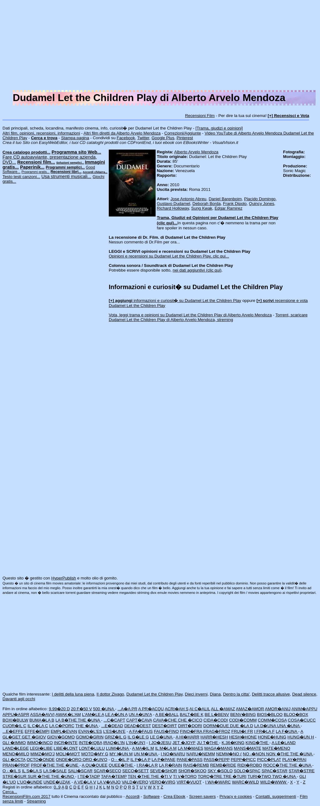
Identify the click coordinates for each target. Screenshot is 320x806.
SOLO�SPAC (247, 770)
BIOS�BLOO (269, 714)
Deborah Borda (206, 203)
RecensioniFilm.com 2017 (26, 796)
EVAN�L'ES (90, 731)
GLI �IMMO (14, 742)
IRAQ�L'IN (114, 742)
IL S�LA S (32, 770)
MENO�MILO (15, 754)
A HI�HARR (187, 737)
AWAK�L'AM (68, 714)
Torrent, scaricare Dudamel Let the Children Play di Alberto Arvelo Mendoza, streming (208, 317)
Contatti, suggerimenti (276, 796)
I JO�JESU (160, 742)
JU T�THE (208, 742)
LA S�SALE (55, 770)
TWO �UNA (284, 776)
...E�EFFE (12, 731)
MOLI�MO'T (68, 754)
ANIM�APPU (305, 709)
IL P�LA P (140, 759)
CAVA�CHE (165, 720)
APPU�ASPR (15, 714)
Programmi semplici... (65, 167)
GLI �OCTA (13, 759)
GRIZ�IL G (116, 737)
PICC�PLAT (269, 759)
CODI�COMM (243, 720)
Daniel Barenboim (225, 198)
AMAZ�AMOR (250, 709)
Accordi (132, 796)
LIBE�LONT (66, 748)
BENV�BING (243, 714)
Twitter (143, 137)
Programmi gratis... (36, 172)
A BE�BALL (167, 714)
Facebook (126, 137)
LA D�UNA (265, 725)
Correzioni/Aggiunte (182, 133)
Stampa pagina (75, 137)
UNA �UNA (289, 725)
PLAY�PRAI (294, 759)
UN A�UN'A (140, 714)
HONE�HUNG (272, 737)
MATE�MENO (276, 748)
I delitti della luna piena (73, 694)
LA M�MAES (190, 748)
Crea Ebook (174, 796)
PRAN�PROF (16, 765)
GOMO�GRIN (90, 737)
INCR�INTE (66, 742)
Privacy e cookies (235, 796)
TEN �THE (139, 776)
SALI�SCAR (80, 770)
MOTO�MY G (94, 754)
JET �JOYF (184, 742)
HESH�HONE (243, 737)
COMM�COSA (272, 720)
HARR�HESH (214, 737)
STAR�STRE (302, 770)
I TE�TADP (89, 776)
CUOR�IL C (14, 725)
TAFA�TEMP (114, 776)
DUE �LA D (241, 725)
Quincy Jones (261, 203)
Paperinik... (32, 167)
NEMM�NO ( (229, 754)
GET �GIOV (34, 737)
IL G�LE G (138, 737)
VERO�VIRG (162, 782)
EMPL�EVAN (64, 731)
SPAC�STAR (275, 770)
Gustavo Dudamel (173, 203)
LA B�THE (66, 720)
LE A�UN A (116, 714)
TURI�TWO (260, 776)
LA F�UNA (287, 731)
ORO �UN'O (94, 759)
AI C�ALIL (199, 709)
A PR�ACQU (151, 709)
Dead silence (304, 694)
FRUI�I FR (242, 731)
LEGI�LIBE (41, 748)
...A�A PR (127, 709)
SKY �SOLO (220, 770)
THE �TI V (161, 776)
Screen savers (202, 796)
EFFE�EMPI (37, 731)
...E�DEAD (112, 725)
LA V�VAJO (109, 782)
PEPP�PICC (243, 759)
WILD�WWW (274, 782)
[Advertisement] (160, 46)
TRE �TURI (234, 776)
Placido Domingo (260, 198)
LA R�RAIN (170, 765)
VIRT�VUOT (189, 782)
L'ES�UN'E (114, 731)
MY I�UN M (120, 754)
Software (151, 796)
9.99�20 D (59, 709)
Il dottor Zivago (110, 694)
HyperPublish (63, 578)
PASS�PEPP (217, 759)
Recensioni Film (200, 115)
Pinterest (185, 137)
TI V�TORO (185, 776)
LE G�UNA (161, 737)
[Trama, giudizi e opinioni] (219, 128)
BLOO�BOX (296, 714)
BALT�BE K (191, 714)
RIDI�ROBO (250, 765)
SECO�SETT (135, 770)
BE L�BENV (217, 714)
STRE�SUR (15, 776)
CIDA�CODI (215, 720)
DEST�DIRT (164, 725)
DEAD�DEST (137, 725)
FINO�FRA (191, 731)
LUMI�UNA (118, 748)
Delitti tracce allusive (271, 694)
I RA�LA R (147, 765)
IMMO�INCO (40, 742)
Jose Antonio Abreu (188, 198)
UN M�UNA (146, 754)
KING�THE (257, 742)
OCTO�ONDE (41, 759)
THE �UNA (89, 720)
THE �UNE (67, 765)
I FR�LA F (264, 731)
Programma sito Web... (76, 152)
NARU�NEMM (200, 754)
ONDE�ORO (69, 759)
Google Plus (163, 137)
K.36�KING (233, 742)
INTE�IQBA (90, 742)
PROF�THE (43, 765)
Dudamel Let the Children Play (154, 694)
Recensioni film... (36, 162)
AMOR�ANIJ (278, 709)
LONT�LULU (92, 748)
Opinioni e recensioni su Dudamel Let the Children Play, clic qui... (169, 256)
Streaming (36, 801)
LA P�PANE (163, 759)
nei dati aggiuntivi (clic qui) (197, 270)
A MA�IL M (143, 748)
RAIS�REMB (196, 765)
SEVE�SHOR (163, 770)
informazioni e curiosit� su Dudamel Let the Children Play (175, 300)
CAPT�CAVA (139, 720)
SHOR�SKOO (192, 770)
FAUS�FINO (166, 731)
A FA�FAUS (141, 731)
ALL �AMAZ (223, 709)
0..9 (57, 787)
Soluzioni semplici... (70, 162)
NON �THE (278, 754)
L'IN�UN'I (135, 742)
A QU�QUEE (95, 765)
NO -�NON (254, 754)
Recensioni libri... (66, 172)
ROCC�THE (276, 765)
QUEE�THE (121, 765)
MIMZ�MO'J (42, 754)
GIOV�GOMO (61, 737)
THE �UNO (63, 776)
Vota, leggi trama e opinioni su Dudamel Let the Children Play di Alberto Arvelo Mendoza (190, 315)
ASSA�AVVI (42, 714)
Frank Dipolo (235, 203)
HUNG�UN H (301, 737)
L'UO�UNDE (29, 782)
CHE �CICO (190, 720)
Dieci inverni (196, 694)
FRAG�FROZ (216, 731)
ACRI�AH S (176, 709)
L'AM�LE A (93, 714)
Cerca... (9, 791)
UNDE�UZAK (56, 782)
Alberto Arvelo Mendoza (196, 152)
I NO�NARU (173, 754)
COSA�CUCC (302, 720)
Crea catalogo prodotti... (26, 152)
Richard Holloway (173, 208)
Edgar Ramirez (228, 208)
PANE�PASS (189, 759)
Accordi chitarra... (94, 172)
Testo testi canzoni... (21, 176)
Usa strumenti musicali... (66, 176)
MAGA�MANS (218, 748)
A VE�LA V (85, 782)
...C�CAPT (114, 720)
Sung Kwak (201, 208)
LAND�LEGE (15, 748)
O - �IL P (120, 759)
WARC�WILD (245, 782)
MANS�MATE (247, 748)
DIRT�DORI (190, 725)
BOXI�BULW (15, 720)
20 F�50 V (81, 709)
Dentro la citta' (236, 694)
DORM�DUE (216, 725)
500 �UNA (104, 709)
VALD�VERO (135, 782)
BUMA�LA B (41, 720)
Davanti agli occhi (18, 698)
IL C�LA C (38, 725)
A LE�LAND (284, 742)
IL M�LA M (166, 748)
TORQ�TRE (210, 776)
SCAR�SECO (107, 770)
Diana (215, 694)
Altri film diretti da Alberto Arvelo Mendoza (122, 133)
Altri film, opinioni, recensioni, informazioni (41, 133)
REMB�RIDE (223, 765)
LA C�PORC (61, 725)
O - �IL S (11, 770)
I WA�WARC (218, 782)
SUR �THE (39, 776)
